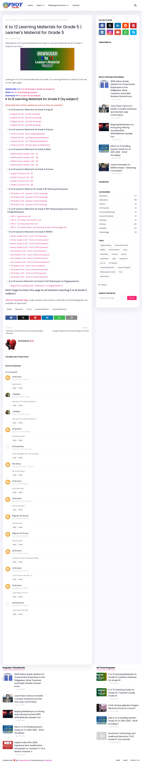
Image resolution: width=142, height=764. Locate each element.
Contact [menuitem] (76, 5)
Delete (21, 388)
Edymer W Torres (20, 515)
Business (118, 196)
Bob (7, 38)
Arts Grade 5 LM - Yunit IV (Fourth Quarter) (30, 262)
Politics (118, 224)
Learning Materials (59, 309)
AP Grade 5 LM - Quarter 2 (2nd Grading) (29, 197)
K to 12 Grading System (26, 92)
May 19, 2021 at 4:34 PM (20, 605)
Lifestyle (118, 220)
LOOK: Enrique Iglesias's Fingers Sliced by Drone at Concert (123, 707)
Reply (14, 388)
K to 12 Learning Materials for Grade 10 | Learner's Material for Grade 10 (122, 677)
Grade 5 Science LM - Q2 (22, 177)
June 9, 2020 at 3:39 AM (20, 518)
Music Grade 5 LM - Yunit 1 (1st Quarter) (29, 236)
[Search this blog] (113, 298)
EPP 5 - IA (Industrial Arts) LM (24, 223)
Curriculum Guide (121, 245)
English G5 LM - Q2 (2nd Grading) (26, 117)
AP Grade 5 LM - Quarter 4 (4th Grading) (29, 204)
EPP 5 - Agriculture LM (21, 216)
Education (19, 309)
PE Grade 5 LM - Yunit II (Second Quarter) (29, 269)
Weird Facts (104, 276)
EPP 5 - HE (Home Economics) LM (26, 220)
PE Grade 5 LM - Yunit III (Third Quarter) (28, 273)
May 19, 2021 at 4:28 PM (20, 588)
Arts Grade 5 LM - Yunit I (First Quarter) (28, 251)
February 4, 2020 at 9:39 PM (21, 501)
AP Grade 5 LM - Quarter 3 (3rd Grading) (29, 201)
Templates (48, 760)
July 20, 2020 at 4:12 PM (20, 571)
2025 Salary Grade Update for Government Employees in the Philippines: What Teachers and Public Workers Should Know (123, 89)
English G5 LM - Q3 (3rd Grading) (26, 121)
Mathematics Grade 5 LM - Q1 (24, 154)
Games (118, 204)
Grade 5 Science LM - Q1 (22, 173)
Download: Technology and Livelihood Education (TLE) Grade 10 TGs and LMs (121, 736)
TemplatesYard (24, 760)
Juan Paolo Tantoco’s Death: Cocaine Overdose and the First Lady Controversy (124, 110)
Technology (118, 232)
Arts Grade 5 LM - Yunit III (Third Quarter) (29, 258)
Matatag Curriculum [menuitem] (57, 5)
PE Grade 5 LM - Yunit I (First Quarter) (28, 265)
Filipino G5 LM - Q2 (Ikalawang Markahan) (30, 137)
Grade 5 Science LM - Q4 (22, 184)
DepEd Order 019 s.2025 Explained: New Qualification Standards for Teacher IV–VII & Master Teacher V (29, 747)
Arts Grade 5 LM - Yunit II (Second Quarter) (30, 254)
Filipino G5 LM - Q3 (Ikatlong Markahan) (29, 141)
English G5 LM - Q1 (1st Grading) (25, 114)
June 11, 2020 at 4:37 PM (20, 553)
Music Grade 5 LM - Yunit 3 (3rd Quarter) (29, 243)
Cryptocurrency (105, 245)
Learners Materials (42, 309)
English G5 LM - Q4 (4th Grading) (26, 125)
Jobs (114, 259)
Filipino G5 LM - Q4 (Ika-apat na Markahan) (30, 145)
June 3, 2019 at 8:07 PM (20, 484)
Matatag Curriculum (107, 272)
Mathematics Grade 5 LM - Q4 (24, 165)
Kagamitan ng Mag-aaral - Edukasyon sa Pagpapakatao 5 (37, 285)
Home (7, 20)
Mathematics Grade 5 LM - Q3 (24, 161)
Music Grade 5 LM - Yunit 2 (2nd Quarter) (29, 240)
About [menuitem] (39, 5)
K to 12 (29, 309)
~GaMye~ (16, 394)
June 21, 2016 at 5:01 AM (20, 379)
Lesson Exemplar (118, 216)
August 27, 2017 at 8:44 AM (21, 431)
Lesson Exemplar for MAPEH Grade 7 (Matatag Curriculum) (123, 167)
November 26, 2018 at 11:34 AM (22, 466)
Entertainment (114, 250)
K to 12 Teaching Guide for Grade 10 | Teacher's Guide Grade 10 (121, 692)
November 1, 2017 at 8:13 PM (21, 449)
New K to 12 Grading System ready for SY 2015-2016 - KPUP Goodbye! (121, 151)
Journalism (123, 259)
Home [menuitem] (30, 5)
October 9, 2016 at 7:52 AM (21, 397)
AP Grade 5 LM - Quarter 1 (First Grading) (29, 193)
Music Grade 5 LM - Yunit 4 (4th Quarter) (29, 247)
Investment (104, 259)
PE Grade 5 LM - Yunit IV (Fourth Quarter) (29, 277)
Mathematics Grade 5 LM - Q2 (24, 157)
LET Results (118, 208)
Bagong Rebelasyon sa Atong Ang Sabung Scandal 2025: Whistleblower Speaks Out (122, 130)
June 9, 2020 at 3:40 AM (20, 536)
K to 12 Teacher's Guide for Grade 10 (37, 89)
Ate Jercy (16, 463)
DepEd (13, 20)
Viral (120, 272)
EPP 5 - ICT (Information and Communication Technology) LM (38, 227)
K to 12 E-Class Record (29, 95)
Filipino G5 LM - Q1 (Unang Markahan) (28, 134)
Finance (115, 254)
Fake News (104, 254)
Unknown (17, 376)
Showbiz (118, 228)
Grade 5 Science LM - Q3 (22, 181)
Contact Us (135, 760)
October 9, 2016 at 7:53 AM (21, 414)
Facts (125, 250)
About (125, 760)
